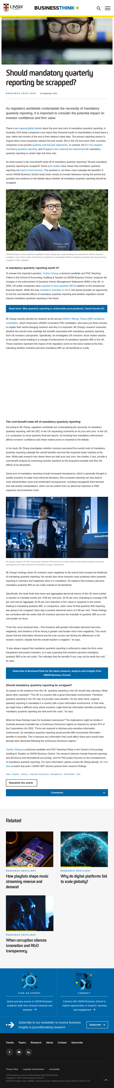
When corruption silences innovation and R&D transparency (26, 946)
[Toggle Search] (98, 8)
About (49, 1042)
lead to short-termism (31, 170)
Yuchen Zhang (50, 273)
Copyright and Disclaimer (33, 1069)
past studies (54, 166)
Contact (62, 1042)
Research (36, 1042)
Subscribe (97, 1025)
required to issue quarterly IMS (57, 286)
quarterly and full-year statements (50, 145)
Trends (10, 1042)
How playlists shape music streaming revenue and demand (27, 882)
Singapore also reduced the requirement (64, 149)
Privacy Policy (12, 1069)
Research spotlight (21, 871)
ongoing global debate (30, 128)
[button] (57, 792)
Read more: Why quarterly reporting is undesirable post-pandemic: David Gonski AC (56, 308)
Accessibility (54, 1069)
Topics (22, 1042)
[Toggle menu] (107, 8)
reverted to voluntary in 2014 (55, 290)
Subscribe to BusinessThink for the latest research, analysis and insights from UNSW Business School (57, 673)
